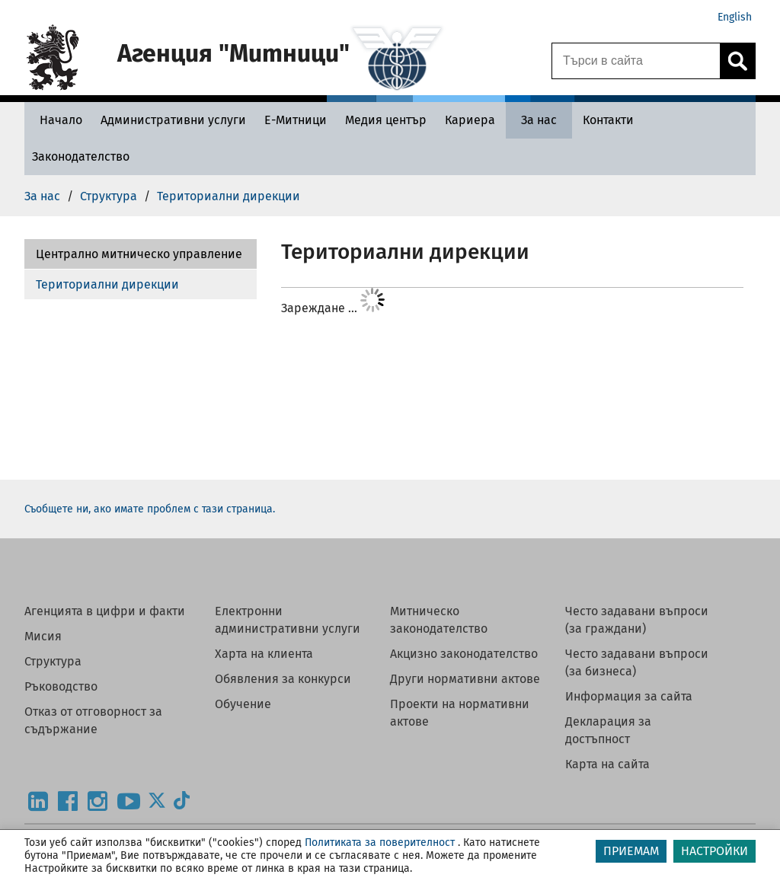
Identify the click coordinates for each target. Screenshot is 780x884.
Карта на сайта (607, 764)
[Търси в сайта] (636, 60)
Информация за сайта (628, 696)
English (735, 17)
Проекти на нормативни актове (459, 713)
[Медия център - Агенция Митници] (385, 120)
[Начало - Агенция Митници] (57, 120)
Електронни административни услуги (287, 620)
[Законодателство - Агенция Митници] (80, 156)
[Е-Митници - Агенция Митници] (295, 120)
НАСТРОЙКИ (714, 851)
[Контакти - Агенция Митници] (608, 120)
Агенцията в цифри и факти (104, 611)
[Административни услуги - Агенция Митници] (173, 120)
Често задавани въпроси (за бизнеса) (636, 662)
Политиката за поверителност (380, 842)
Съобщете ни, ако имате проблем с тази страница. (149, 509)
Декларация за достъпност (608, 730)
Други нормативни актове (465, 679)
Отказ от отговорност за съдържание (93, 720)
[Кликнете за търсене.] (737, 60)
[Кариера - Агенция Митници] (470, 120)
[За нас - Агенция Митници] (539, 120)
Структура (53, 661)
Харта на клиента (264, 653)
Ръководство (61, 686)
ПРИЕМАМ (631, 851)
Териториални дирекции (107, 284)
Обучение (243, 704)
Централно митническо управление (139, 254)
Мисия (43, 636)
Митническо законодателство (439, 620)
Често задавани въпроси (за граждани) (636, 620)
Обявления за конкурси (283, 679)
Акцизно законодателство (464, 653)
